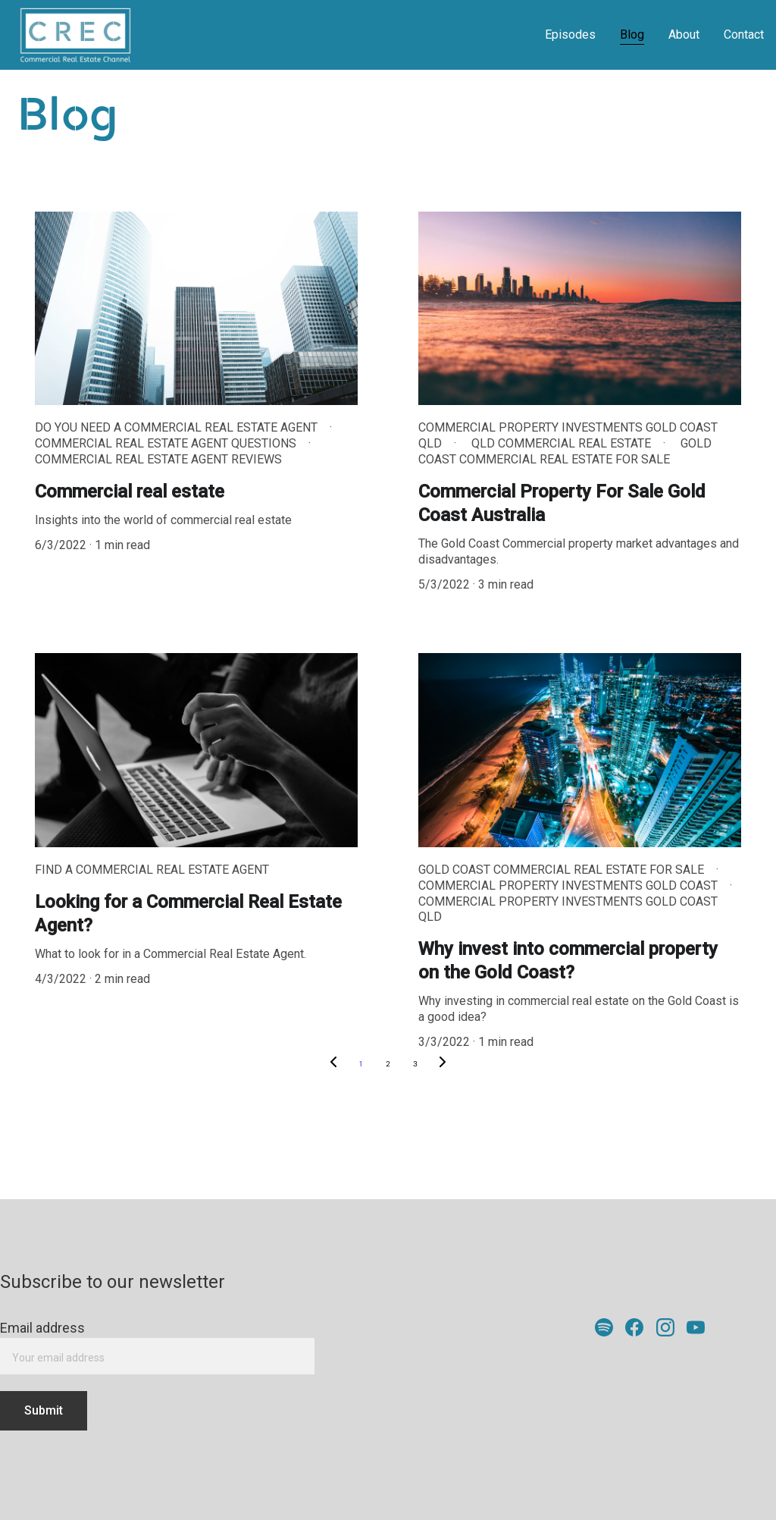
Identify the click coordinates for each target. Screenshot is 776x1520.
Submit (43, 1410)
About (683, 34)
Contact (744, 34)
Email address (42, 1328)
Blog (632, 34)
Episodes (570, 34)
